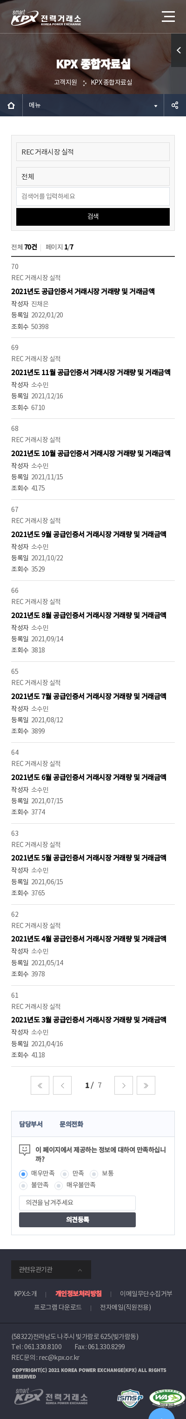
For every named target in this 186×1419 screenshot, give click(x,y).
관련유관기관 (35, 1269)
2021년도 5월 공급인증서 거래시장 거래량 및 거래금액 (88, 857)
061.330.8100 (42, 1347)
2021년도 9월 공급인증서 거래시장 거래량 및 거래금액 (88, 534)
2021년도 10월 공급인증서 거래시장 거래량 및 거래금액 (90, 453)
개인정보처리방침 (78, 1293)
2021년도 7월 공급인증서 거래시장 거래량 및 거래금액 (88, 696)
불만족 (40, 1185)
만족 (78, 1173)
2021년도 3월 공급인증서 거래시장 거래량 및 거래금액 (88, 1019)
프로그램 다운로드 (58, 1307)
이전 (62, 1085)
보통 (107, 1173)
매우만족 (42, 1173)
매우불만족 (81, 1185)
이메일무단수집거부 (146, 1294)
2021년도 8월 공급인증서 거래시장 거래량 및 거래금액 (88, 615)
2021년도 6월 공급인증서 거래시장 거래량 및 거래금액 (88, 777)
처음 (40, 1085)
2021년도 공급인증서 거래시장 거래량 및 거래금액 (82, 291)
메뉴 (34, 105)
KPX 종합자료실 (112, 82)
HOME (11, 105)
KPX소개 (25, 1294)
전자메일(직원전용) (125, 1307)
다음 (123, 1085)
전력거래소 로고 (46, 17)
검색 (93, 216)
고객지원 (65, 82)
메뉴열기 (167, 13)
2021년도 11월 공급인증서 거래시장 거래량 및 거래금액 (90, 372)
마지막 (146, 1085)
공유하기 (175, 105)
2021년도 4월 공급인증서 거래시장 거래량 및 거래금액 (88, 938)
